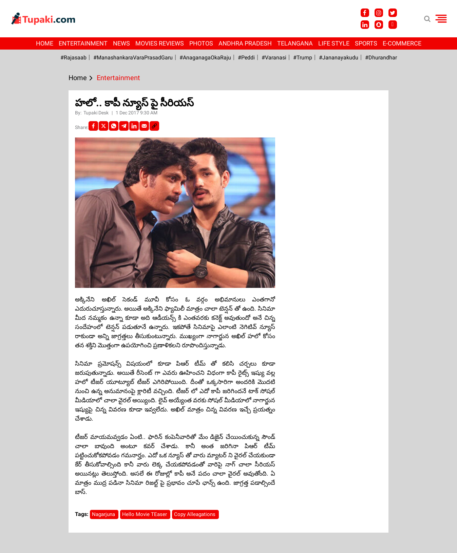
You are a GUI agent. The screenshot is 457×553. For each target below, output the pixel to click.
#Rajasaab (73, 57)
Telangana (295, 43)
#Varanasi (274, 57)
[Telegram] (124, 126)
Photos (201, 43)
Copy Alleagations (195, 514)
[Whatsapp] (114, 126)
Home (44, 43)
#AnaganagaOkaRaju (205, 57)
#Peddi (246, 57)
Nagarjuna (104, 514)
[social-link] (154, 126)
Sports (366, 43)
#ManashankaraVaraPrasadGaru (133, 57)
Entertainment (83, 43)
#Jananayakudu (338, 57)
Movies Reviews (159, 43)
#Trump (302, 57)
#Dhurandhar (381, 57)
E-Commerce (402, 43)
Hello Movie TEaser (145, 514)
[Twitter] (103, 126)
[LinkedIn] (134, 126)
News (121, 43)
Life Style (333, 43)
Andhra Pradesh (245, 43)
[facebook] (93, 126)
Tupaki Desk (96, 112)
